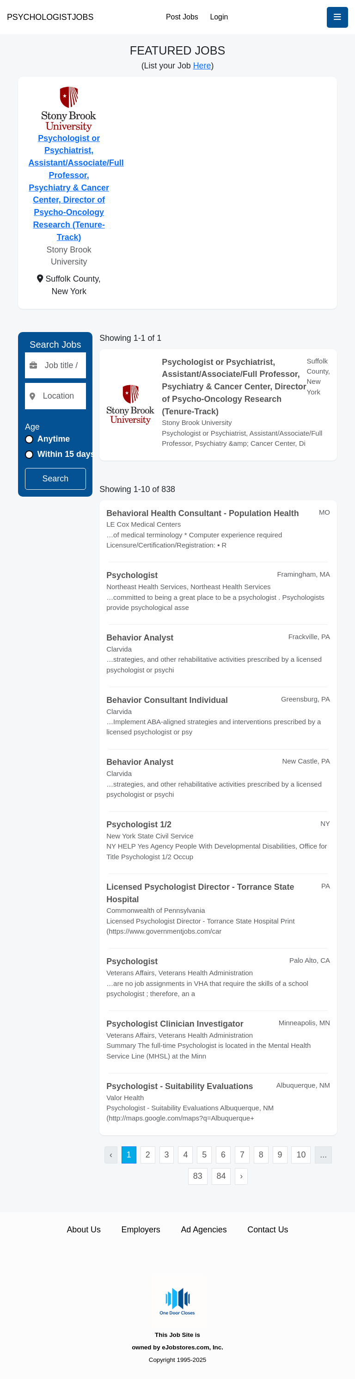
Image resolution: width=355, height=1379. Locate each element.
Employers (141, 1229)
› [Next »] (241, 1176)
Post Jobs (182, 17)
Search (56, 478)
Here (202, 65)
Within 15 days (66, 454)
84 (221, 1176)
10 (301, 1154)
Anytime (53, 438)
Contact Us (267, 1229)
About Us (83, 1229)
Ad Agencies (203, 1229)
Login (219, 17)
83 (197, 1176)
